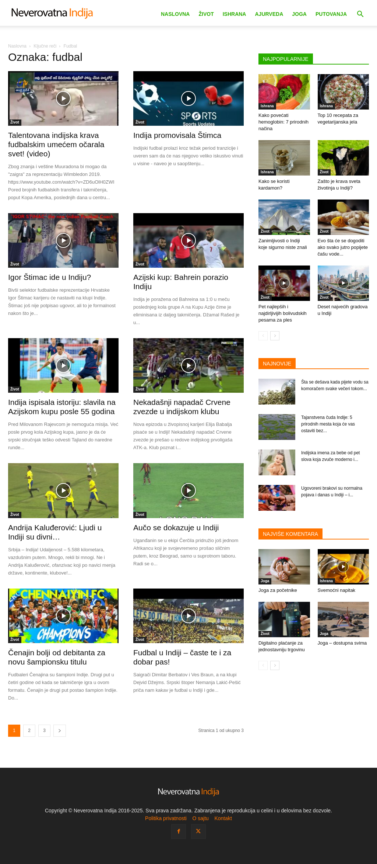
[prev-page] (263, 335)
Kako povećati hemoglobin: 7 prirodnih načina (283, 121)
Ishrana (234, 14)
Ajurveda (269, 14)
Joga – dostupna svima (342, 643)
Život (206, 14)
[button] (360, 14)
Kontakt (223, 818)
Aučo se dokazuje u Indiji (176, 527)
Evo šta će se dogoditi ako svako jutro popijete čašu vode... (343, 247)
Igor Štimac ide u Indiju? (49, 277)
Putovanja (331, 14)
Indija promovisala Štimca (177, 135)
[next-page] (59, 731)
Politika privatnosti (166, 818)
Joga (299, 14)
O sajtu (200, 818)
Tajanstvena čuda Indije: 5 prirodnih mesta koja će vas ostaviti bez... (328, 424)
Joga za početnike (277, 590)
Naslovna (175, 14)
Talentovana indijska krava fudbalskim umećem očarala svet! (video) (56, 144)
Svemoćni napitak (337, 590)
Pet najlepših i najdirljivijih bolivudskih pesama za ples (282, 313)
